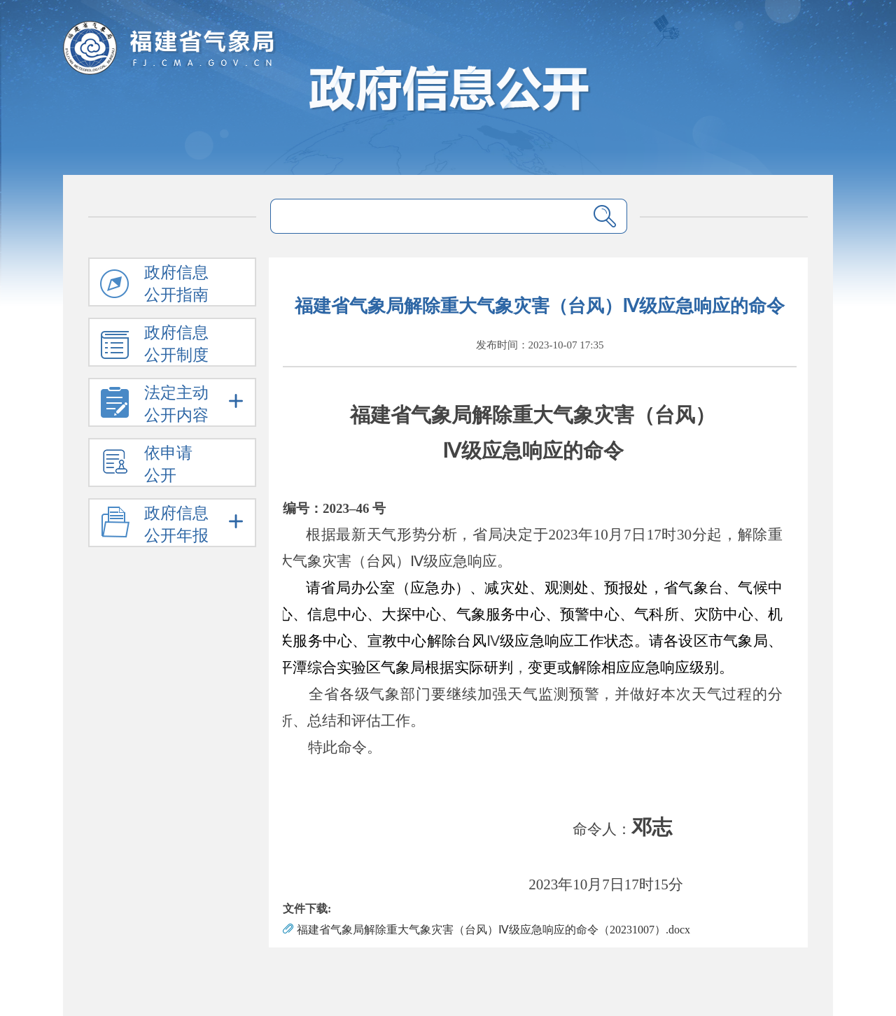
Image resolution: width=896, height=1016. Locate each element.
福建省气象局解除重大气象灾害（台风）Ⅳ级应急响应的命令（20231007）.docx (493, 930)
